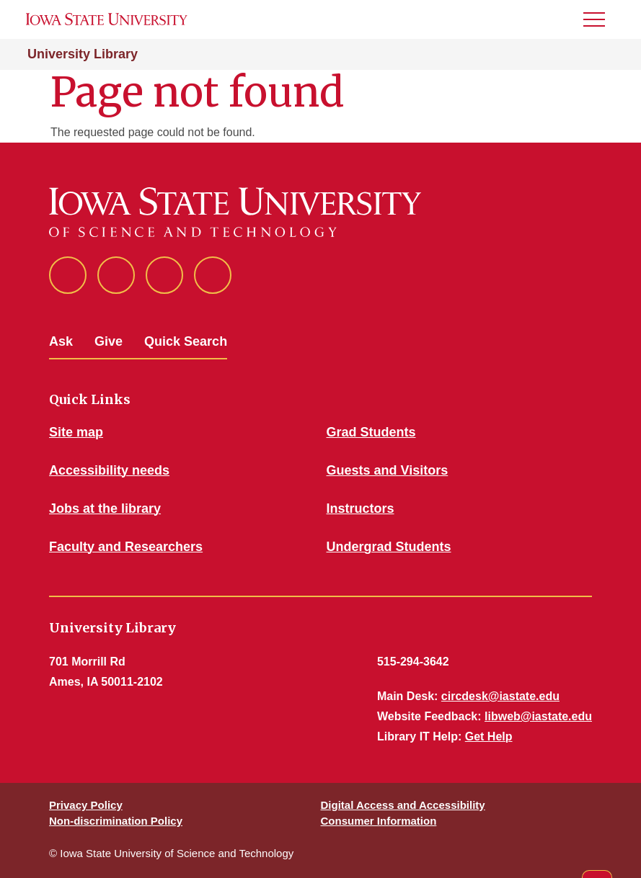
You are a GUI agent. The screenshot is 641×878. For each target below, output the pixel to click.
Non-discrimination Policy (115, 821)
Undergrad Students (389, 546)
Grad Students (371, 432)
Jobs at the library (105, 508)
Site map (76, 432)
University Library (82, 54)
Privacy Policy (86, 805)
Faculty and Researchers (126, 546)
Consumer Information (379, 821)
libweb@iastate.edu (538, 716)
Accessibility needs (109, 470)
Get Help (489, 736)
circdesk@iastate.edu (500, 696)
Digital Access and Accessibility (403, 805)
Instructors (360, 508)
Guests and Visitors (387, 470)
